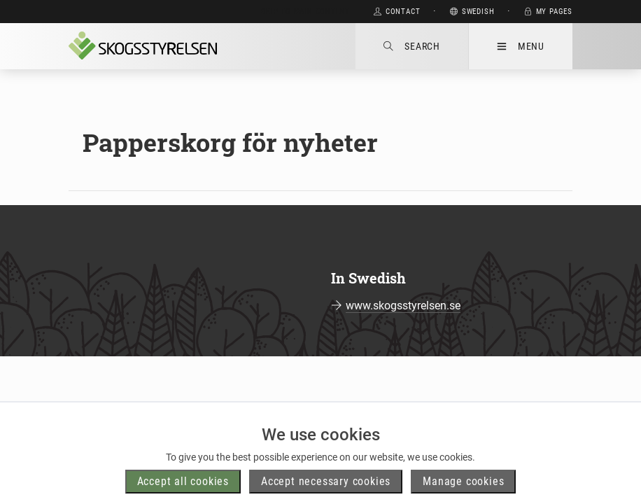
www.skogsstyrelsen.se (403, 305)
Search (411, 46)
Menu (520, 46)
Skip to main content (305, 11)
